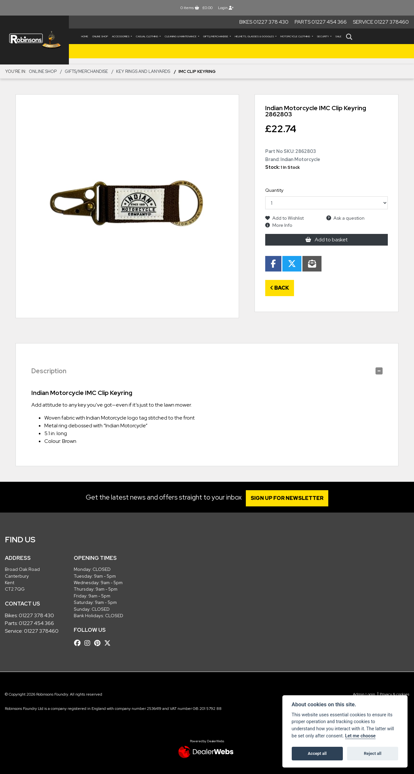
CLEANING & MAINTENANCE (181, 36)
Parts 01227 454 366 (321, 21)
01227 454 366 (36, 623)
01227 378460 (41, 631)
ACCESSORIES (121, 36)
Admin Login (364, 694)
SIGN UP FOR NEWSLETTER (289, 498)
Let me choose (360, 736)
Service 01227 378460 (381, 21)
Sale (338, 36)
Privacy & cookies (394, 694)
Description (48, 371)
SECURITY (323, 36)
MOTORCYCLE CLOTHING (295, 36)
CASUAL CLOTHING (147, 36)
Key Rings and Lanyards (143, 71)
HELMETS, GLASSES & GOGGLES (255, 36)
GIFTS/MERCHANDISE (216, 36)
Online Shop (100, 36)
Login (226, 7)
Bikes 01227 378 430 (264, 21)
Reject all (372, 753)
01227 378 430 (36, 615)
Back (279, 287)
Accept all (317, 753)
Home (84, 36)
